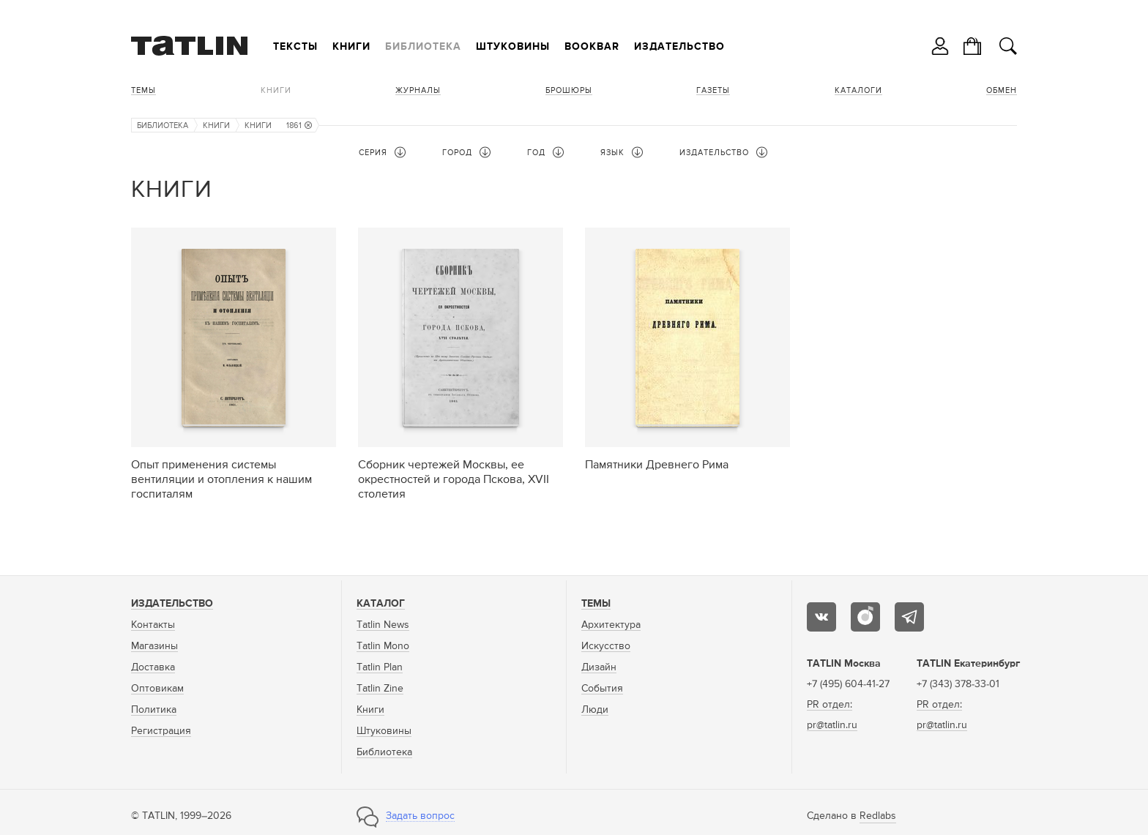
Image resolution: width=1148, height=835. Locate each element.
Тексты (295, 47)
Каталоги (858, 90)
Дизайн (598, 667)
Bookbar (591, 47)
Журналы (418, 90)
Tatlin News (383, 625)
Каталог (381, 604)
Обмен (1001, 90)
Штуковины (513, 47)
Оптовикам (157, 689)
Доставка (153, 667)
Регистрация (161, 731)
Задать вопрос (420, 816)
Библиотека (423, 47)
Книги (351, 47)
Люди (594, 710)
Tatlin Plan (380, 667)
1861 (299, 125)
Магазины (154, 646)
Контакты (153, 625)
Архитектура (611, 625)
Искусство (605, 646)
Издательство (679, 47)
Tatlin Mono (383, 646)
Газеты (713, 90)
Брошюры (568, 90)
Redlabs (878, 816)
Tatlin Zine (380, 689)
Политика (153, 710)
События (602, 689)
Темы (143, 90)
